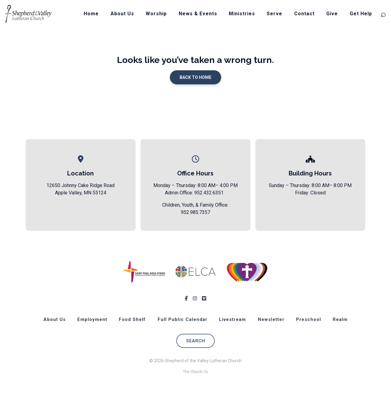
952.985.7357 (195, 212)
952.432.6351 (209, 193)
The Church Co (195, 371)
